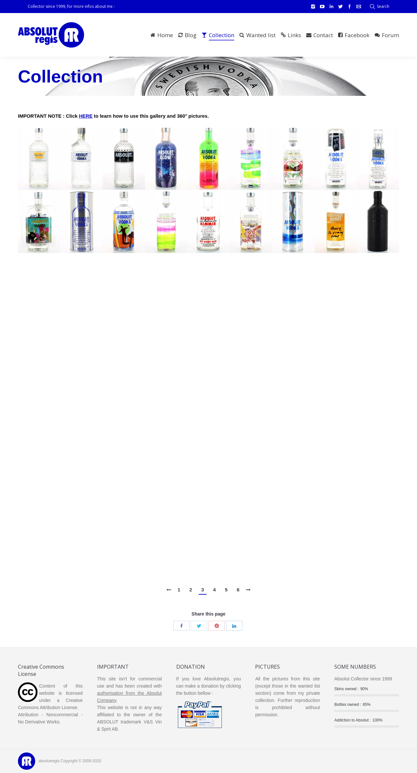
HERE (86, 116)
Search (383, 6)
